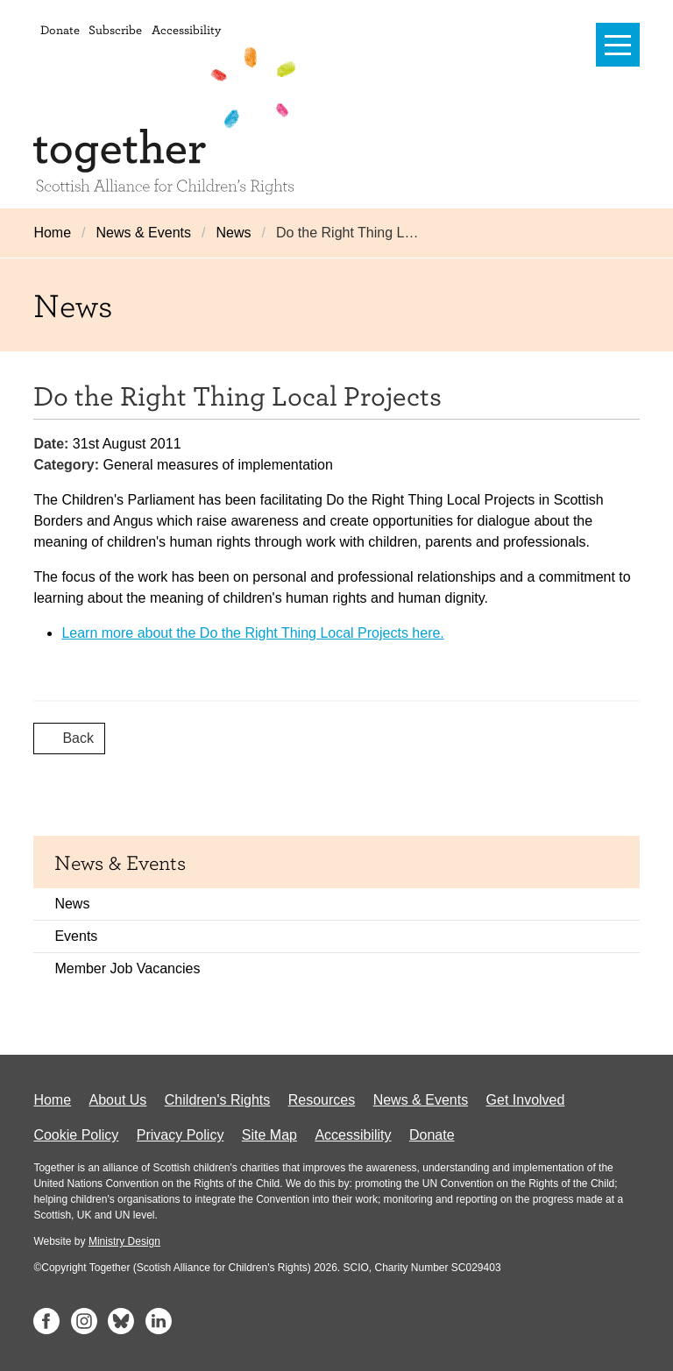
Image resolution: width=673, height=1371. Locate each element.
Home (52, 232)
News (233, 232)
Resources (321, 1099)
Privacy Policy (180, 1134)
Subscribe (115, 29)
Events (75, 936)
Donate (60, 29)
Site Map (269, 1134)
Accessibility (186, 29)
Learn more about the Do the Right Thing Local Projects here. (252, 632)
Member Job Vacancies (127, 968)
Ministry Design (124, 1241)
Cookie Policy (75, 1134)
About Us (118, 1099)
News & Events (143, 232)
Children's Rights (217, 1099)
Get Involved (525, 1099)
